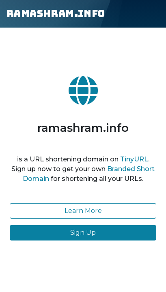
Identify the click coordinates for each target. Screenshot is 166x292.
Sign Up (83, 232)
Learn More (83, 211)
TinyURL (134, 159)
